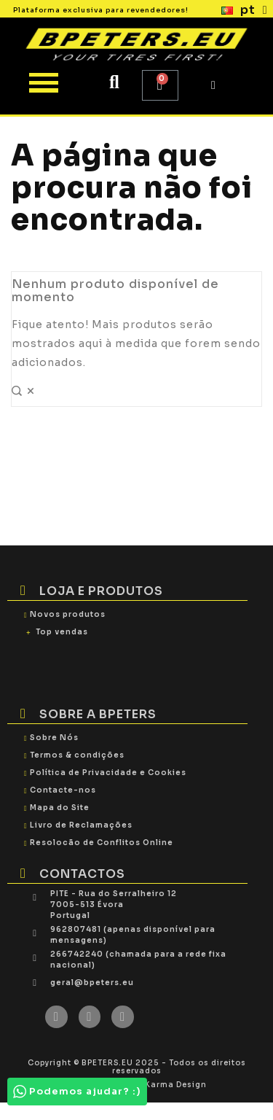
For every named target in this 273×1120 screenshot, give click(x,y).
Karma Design (176, 1085)
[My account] (214, 85)
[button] (115, 82)
